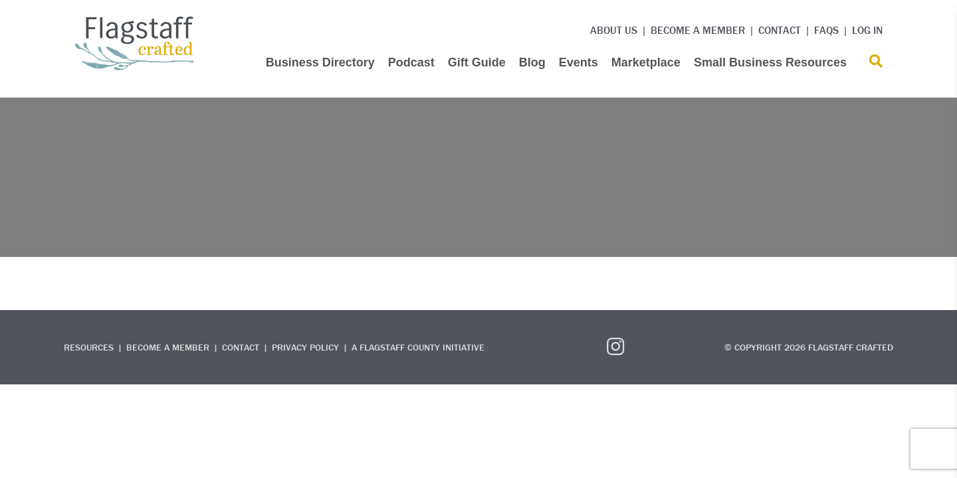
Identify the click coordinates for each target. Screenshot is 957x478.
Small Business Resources (770, 62)
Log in (867, 30)
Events (578, 62)
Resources (89, 347)
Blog (532, 62)
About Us (613, 30)
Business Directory (320, 62)
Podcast (411, 62)
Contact (779, 30)
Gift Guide (477, 62)
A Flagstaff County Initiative (418, 347)
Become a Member (698, 30)
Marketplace (646, 62)
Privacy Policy (305, 347)
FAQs (826, 30)
